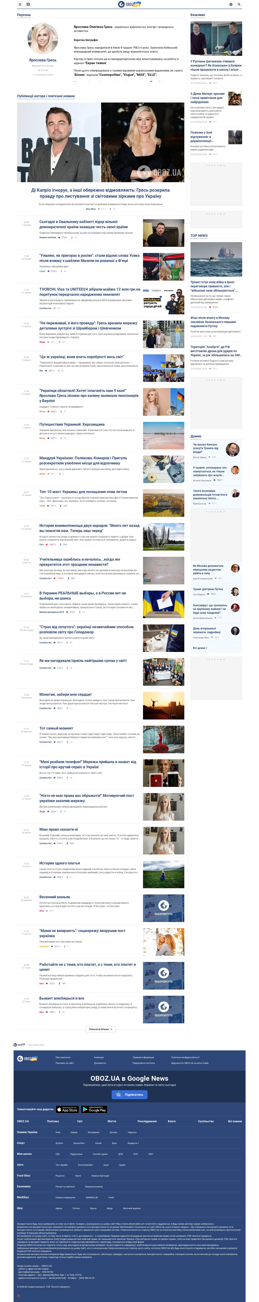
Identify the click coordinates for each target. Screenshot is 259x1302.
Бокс (114, 1143)
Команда (99, 1057)
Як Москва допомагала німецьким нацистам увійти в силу (208, 569)
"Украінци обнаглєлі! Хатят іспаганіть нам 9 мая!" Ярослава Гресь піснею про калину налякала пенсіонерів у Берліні (89, 395)
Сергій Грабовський (203, 578)
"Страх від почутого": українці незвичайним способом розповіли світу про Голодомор (86, 629)
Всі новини (235, 1121)
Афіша (59, 1208)
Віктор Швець (199, 457)
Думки (196, 436)
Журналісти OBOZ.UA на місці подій (190, 1063)
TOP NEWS (199, 236)
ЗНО (135, 1154)
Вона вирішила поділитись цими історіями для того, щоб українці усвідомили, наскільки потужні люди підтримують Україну (88, 336)
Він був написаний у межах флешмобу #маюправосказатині (73, 806)
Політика (53, 1121)
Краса (93, 1208)
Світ (41, 544)
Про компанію (63, 1057)
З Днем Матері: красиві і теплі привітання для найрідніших (208, 98)
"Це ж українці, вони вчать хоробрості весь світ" (81, 357)
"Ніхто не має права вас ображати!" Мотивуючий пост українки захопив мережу (86, 798)
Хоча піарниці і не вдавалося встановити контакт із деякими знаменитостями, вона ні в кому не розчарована (100, 204)
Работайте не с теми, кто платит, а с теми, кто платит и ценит (87, 967)
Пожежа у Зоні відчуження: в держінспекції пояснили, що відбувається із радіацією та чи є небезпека (203, 137)
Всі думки (199, 648)
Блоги (172, 1121)
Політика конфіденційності (185, 1057)
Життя (112, 1121)
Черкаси (132, 1132)
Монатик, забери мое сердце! (65, 694)
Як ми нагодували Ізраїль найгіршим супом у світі (83, 660)
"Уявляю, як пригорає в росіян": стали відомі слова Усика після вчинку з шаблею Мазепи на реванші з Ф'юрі (89, 258)
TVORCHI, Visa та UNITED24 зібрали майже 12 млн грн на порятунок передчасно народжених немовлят (89, 292)
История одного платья (59, 863)
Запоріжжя (93, 1132)
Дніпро (113, 1132)
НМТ (150, 1154)
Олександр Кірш (201, 637)
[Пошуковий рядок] (239, 4)
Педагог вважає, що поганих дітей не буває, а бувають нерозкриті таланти (216, 77)
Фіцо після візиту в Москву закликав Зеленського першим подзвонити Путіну (213, 322)
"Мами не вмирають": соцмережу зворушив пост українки (82, 933)
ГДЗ (58, 1154)
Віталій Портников (202, 480)
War (41, 370)
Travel (42, 506)
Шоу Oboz (91, 209)
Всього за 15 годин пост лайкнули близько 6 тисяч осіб (70, 773)
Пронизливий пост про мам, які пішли (60, 941)
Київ (58, 1132)
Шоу (41, 911)
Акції (105, 1165)
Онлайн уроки (100, 1154)
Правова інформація (143, 1057)
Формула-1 (133, 1143)
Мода (110, 1208)
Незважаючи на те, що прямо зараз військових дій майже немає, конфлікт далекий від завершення (212, 299)
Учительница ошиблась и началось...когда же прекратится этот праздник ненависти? (79, 562)
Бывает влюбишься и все (61, 998)
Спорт (42, 271)
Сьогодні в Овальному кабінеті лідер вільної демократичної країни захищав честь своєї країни (83, 224)
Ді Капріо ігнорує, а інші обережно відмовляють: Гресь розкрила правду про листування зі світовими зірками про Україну (100, 193)
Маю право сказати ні (58, 829)
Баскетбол (79, 1143)
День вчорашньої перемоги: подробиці (206, 630)
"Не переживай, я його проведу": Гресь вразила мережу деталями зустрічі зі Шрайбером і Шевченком (88, 325)
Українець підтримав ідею (53, 266)
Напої (78, 1175)
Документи (100, 1063)
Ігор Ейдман (199, 594)
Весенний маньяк (54, 897)
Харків (74, 1132)
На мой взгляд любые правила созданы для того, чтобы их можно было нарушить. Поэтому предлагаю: (86, 977)
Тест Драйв (61, 1165)
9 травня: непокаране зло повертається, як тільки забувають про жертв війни (210, 471)
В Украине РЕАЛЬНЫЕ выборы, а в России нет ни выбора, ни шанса (82, 595)
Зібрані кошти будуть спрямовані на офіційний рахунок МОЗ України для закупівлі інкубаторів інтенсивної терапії (85, 302)
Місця (42, 411)
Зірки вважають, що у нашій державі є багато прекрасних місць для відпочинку (84, 469)
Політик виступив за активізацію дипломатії (215, 331)
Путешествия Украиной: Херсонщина (72, 424)
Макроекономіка (94, 1186)
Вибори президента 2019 (51, 612)
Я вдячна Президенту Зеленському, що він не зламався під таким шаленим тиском (86, 232)
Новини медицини (65, 1197)
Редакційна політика (144, 1063)
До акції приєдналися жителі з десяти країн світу (66, 637)
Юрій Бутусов (199, 504)
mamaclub (44, 946)
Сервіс (122, 1165)
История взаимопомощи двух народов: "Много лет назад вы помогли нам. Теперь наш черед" (89, 528)
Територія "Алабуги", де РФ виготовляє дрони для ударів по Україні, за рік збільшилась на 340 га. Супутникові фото (215, 351)
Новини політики (47, 237)
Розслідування (147, 1121)
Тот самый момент (56, 728)
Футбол (59, 1143)
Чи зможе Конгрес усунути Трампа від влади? (205, 448)
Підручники (76, 1154)
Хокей (98, 1143)
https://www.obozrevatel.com (130, 1224)
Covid (111, 1197)
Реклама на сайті (65, 1063)
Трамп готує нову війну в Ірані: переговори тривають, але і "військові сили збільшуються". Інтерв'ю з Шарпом (213, 286)
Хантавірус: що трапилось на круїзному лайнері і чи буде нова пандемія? (210, 609)
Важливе (198, 15)
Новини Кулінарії (100, 1175)
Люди (42, 342)
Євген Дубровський (202, 618)
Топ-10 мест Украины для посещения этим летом (83, 492)
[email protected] (57, 1278)
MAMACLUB (92, 1197)
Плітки (76, 1208)
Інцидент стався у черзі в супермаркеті (61, 406)
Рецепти (60, 1175)
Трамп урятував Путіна (208, 589)
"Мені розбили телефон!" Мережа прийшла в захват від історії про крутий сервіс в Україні (87, 764)
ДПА (120, 1154)
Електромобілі (85, 1165)
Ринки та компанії (65, 1186)
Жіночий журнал (132, 1208)
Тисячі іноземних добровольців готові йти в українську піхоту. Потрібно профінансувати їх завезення (210, 494)
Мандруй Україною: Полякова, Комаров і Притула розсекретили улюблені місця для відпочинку (83, 460)
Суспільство (45, 308)
